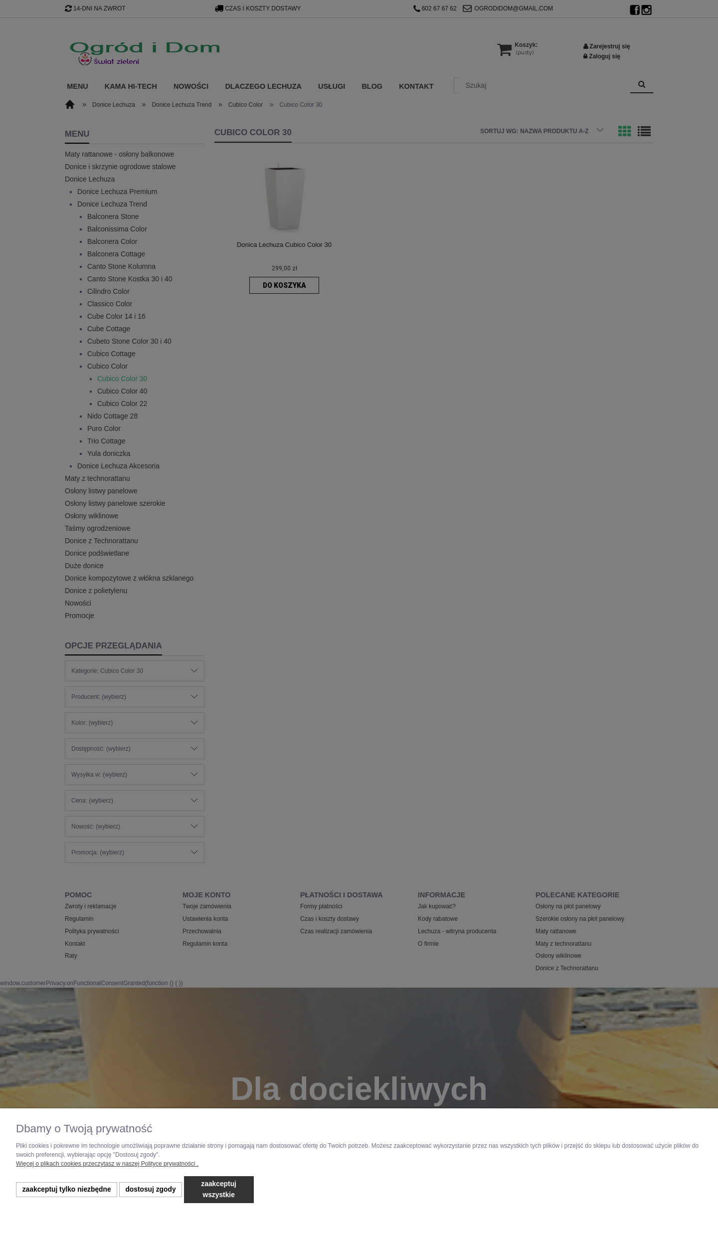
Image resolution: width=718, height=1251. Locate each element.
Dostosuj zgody (150, 1189)
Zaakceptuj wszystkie (218, 1189)
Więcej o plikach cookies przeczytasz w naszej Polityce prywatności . (107, 1163)
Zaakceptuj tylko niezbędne (66, 1189)
